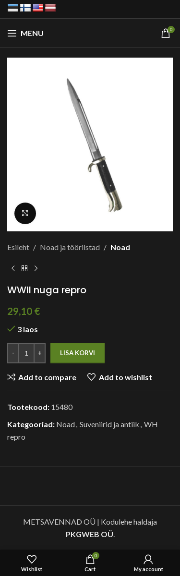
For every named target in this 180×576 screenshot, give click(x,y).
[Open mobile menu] (25, 33)
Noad (120, 247)
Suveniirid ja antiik (109, 424)
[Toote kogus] (26, 353)
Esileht (18, 247)
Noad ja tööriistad (70, 247)
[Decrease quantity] (13, 353)
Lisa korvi (77, 353)
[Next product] (36, 268)
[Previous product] (13, 268)
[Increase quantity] (40, 353)
